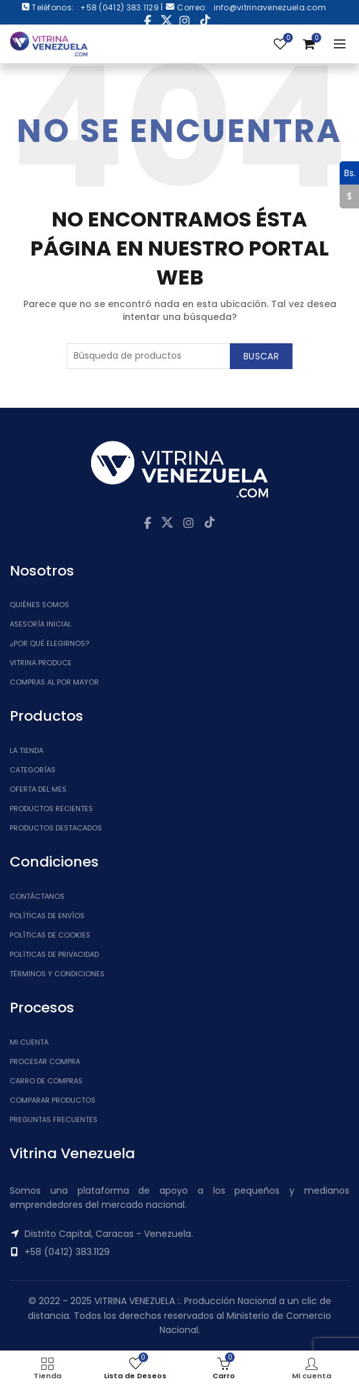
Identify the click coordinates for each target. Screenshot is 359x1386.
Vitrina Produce (41, 663)
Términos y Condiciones (57, 974)
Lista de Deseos (287, 38)
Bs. (348, 173)
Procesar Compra (45, 1061)
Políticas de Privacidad (54, 954)
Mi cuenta (29, 1042)
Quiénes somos (39, 604)
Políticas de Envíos (47, 915)
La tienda (26, 750)
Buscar (261, 356)
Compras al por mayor (54, 682)
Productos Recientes (51, 808)
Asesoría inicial (40, 624)
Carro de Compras (46, 1081)
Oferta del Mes (38, 789)
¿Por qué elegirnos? (49, 643)
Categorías (33, 770)
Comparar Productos (53, 1100)
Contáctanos (37, 896)
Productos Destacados (56, 828)
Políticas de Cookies (50, 935)
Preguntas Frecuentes (53, 1119)
